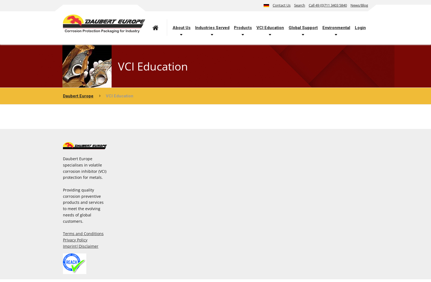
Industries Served (212, 27)
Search (299, 5)
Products (243, 27)
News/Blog (359, 5)
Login (360, 27)
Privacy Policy (75, 239)
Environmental (336, 27)
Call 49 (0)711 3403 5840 (328, 5)
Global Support (303, 27)
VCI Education (270, 27)
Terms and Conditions (83, 233)
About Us (181, 27)
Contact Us (282, 5)
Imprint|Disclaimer (80, 246)
